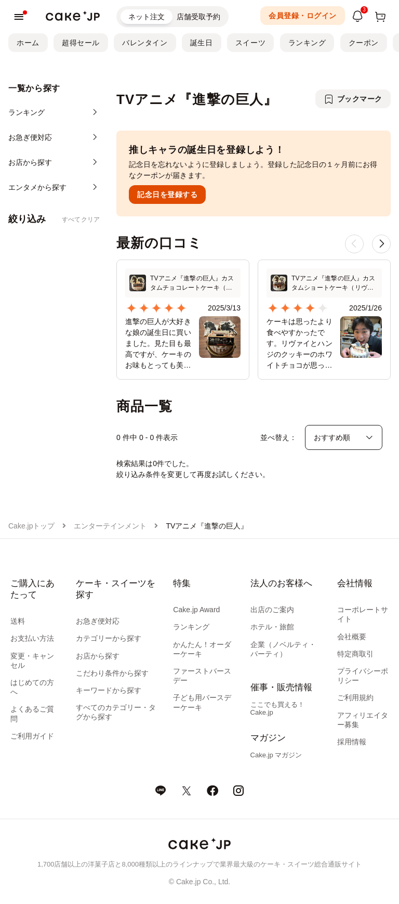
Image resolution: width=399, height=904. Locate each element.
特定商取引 (355, 654)
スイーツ (250, 42)
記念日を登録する (167, 194)
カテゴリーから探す (108, 638)
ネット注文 (146, 16)
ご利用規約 (355, 697)
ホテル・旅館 (272, 627)
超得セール (81, 42)
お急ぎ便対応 (97, 621)
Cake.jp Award (196, 609)
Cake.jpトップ (31, 526)
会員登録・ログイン (303, 15)
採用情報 (351, 742)
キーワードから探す (108, 690)
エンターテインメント (110, 526)
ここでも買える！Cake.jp (277, 708)
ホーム (28, 42)
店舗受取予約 (198, 16)
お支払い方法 (32, 638)
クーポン (364, 42)
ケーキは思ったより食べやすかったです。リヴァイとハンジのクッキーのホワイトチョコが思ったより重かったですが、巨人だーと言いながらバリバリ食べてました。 (299, 344)
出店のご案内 (272, 609)
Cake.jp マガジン (276, 755)
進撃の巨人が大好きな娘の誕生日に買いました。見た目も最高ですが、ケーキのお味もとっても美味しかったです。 (158, 344)
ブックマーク (359, 99)
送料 (17, 621)
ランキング (307, 42)
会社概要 (351, 636)
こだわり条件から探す (112, 673)
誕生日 (201, 42)
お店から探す (97, 656)
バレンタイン (144, 42)
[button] (381, 244)
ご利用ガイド (32, 736)
